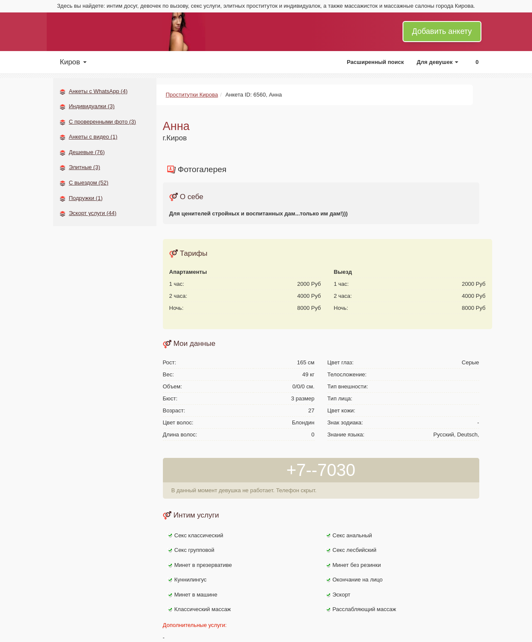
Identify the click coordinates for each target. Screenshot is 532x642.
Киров (73, 62)
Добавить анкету (442, 31)
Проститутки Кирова (192, 94)
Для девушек (437, 62)
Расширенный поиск (375, 62)
